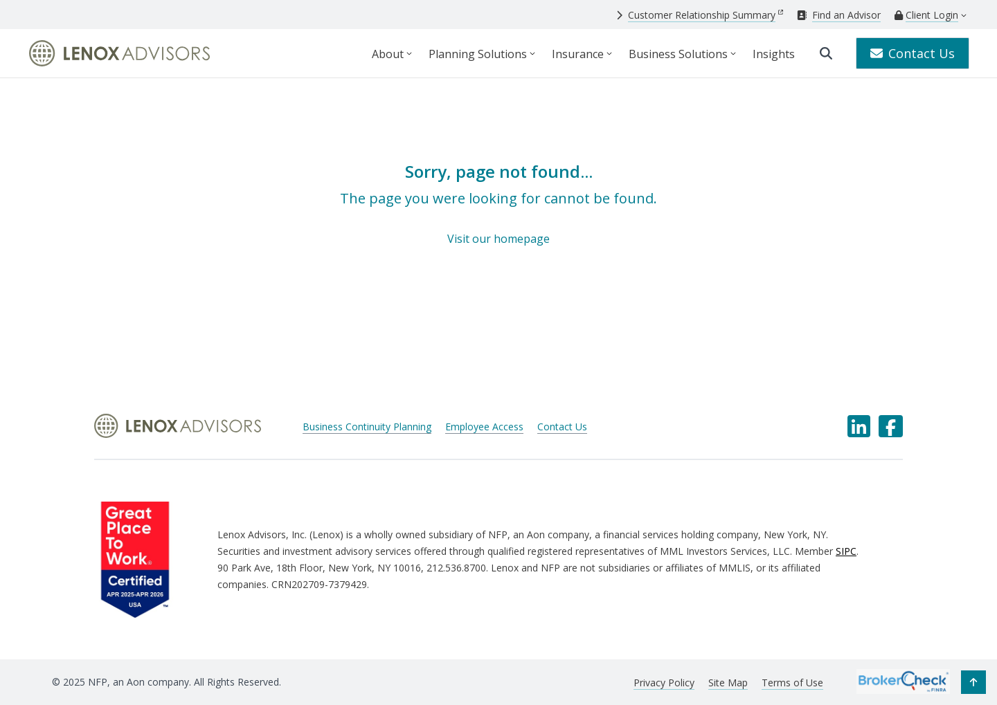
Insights (774, 54)
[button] (973, 682)
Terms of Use (792, 682)
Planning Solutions (478, 54)
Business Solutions (678, 54)
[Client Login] (926, 15)
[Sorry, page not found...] (498, 204)
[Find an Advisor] (839, 14)
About (388, 54)
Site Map (728, 682)
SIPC (846, 551)
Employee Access (484, 426)
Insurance (578, 54)
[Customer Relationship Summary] (699, 14)
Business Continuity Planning (367, 426)
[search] (826, 53)
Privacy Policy (664, 682)
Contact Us (912, 53)
